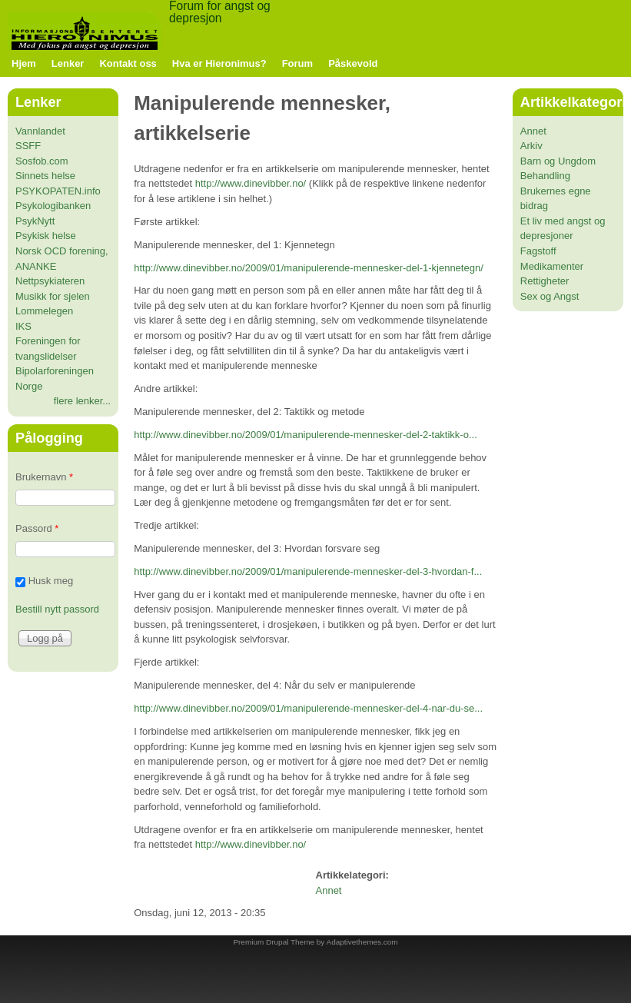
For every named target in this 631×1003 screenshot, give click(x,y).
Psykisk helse (45, 235)
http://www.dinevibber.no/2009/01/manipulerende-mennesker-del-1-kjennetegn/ (308, 268)
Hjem (24, 63)
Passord (36, 528)
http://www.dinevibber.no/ (251, 183)
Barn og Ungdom (558, 161)
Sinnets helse (45, 175)
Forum (297, 63)
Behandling (545, 175)
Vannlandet (40, 131)
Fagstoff (538, 251)
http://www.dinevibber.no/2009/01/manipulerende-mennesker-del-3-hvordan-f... (308, 571)
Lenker (68, 63)
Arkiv (531, 145)
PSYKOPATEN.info (58, 191)
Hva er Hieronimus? (219, 63)
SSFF (28, 145)
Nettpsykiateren (50, 281)
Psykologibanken (53, 205)
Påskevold (352, 63)
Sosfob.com (41, 161)
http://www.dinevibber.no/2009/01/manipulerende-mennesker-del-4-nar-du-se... (308, 708)
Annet (329, 890)
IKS (23, 326)
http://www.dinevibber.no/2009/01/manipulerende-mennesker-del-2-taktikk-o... (305, 434)
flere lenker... (82, 401)
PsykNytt (35, 221)
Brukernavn (44, 477)
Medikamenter (551, 266)
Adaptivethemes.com (362, 942)
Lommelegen (44, 311)
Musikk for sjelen (52, 296)
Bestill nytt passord (57, 609)
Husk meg (51, 580)
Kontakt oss (127, 63)
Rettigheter (545, 281)
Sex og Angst (550, 296)
